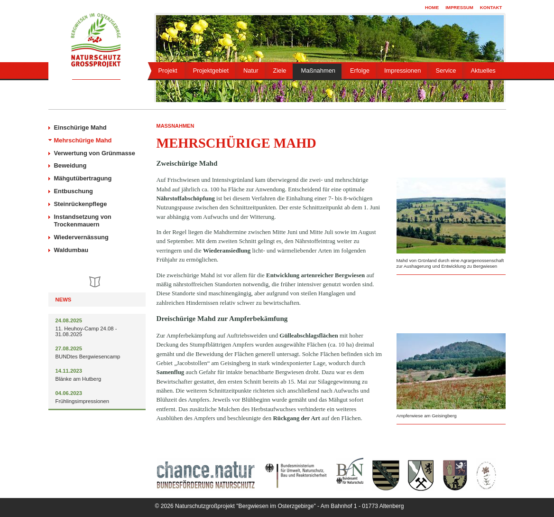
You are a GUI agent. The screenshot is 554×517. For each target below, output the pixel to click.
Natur (251, 70)
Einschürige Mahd (80, 127)
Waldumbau (71, 250)
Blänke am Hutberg (78, 379)
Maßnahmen (318, 70)
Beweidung (70, 165)
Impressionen (402, 70)
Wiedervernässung (81, 237)
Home (432, 7)
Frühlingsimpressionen (82, 401)
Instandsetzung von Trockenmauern (82, 220)
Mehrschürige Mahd (83, 140)
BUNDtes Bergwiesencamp (87, 356)
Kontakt (491, 7)
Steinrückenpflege (80, 203)
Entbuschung (73, 191)
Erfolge (359, 70)
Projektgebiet (211, 70)
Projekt (167, 70)
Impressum (459, 7)
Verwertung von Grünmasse (94, 153)
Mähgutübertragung (83, 178)
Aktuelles (483, 70)
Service (445, 70)
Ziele (279, 70)
